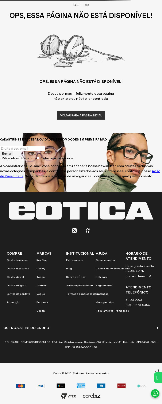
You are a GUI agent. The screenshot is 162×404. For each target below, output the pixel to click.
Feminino (28, 158)
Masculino (9, 158)
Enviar (7, 153)
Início (76, 5)
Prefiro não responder (56, 158)
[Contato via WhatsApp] (155, 393)
